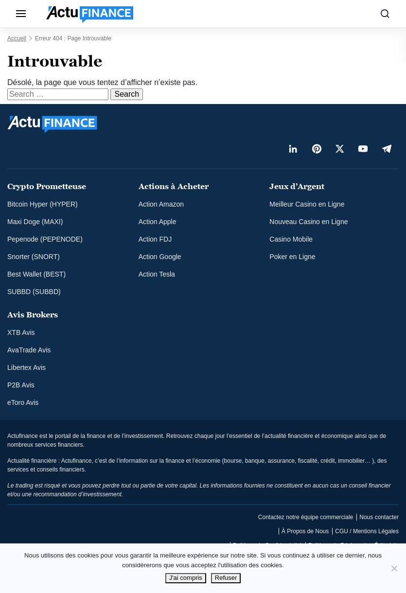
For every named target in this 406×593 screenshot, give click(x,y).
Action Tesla (157, 274)
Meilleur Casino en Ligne (306, 204)
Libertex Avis (26, 367)
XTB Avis (21, 332)
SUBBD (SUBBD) (34, 292)
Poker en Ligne (292, 257)
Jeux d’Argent (296, 186)
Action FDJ (155, 239)
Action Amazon (161, 204)
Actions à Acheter (174, 186)
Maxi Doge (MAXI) (35, 222)
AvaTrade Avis (29, 350)
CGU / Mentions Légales (367, 531)
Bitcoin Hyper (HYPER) (42, 204)
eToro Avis (22, 402)
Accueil (16, 38)
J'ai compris (185, 577)
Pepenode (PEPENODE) (45, 239)
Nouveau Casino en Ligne (308, 222)
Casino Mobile (291, 239)
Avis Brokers (32, 315)
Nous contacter (379, 517)
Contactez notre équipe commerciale (305, 517)
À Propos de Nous (305, 531)
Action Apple (158, 222)
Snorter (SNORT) (33, 257)
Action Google (160, 257)
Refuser (226, 577)
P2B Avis (21, 385)
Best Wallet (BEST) (36, 274)
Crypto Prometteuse (46, 186)
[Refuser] (394, 568)
